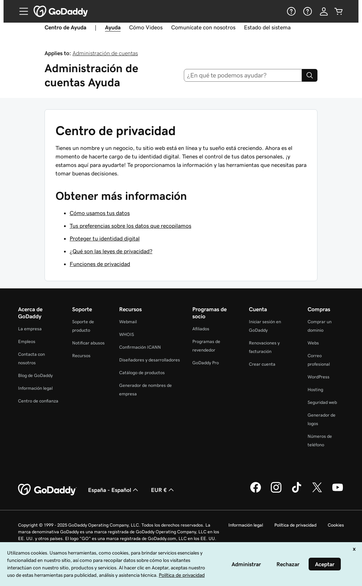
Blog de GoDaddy (35, 375)
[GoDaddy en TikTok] (296, 491)
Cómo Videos (146, 27)
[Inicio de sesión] (324, 11)
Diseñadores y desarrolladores (149, 360)
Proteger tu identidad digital (105, 238)
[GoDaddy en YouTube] (337, 491)
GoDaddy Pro (205, 362)
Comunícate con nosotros (203, 27)
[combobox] (243, 75)
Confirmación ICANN (140, 347)
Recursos (81, 355)
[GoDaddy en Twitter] (317, 491)
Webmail (128, 321)
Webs (313, 343)
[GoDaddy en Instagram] (276, 491)
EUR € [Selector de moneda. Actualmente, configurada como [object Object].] (163, 490)
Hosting (315, 389)
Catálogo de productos (142, 372)
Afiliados (200, 328)
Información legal (35, 388)
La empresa (30, 328)
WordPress (318, 377)
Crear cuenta (262, 364)
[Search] (309, 75)
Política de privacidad (295, 525)
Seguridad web (322, 402)
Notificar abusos (88, 343)
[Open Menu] (21, 11)
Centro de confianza (38, 401)
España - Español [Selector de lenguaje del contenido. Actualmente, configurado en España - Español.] (114, 490)
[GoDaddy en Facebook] (255, 491)
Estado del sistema (267, 27)
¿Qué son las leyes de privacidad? (111, 251)
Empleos (26, 341)
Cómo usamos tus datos (100, 213)
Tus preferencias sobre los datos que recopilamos (130, 225)
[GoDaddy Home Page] (47, 490)
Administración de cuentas (105, 53)
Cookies (336, 525)
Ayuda (113, 27)
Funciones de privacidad (100, 264)
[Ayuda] (290, 11)
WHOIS (126, 334)
